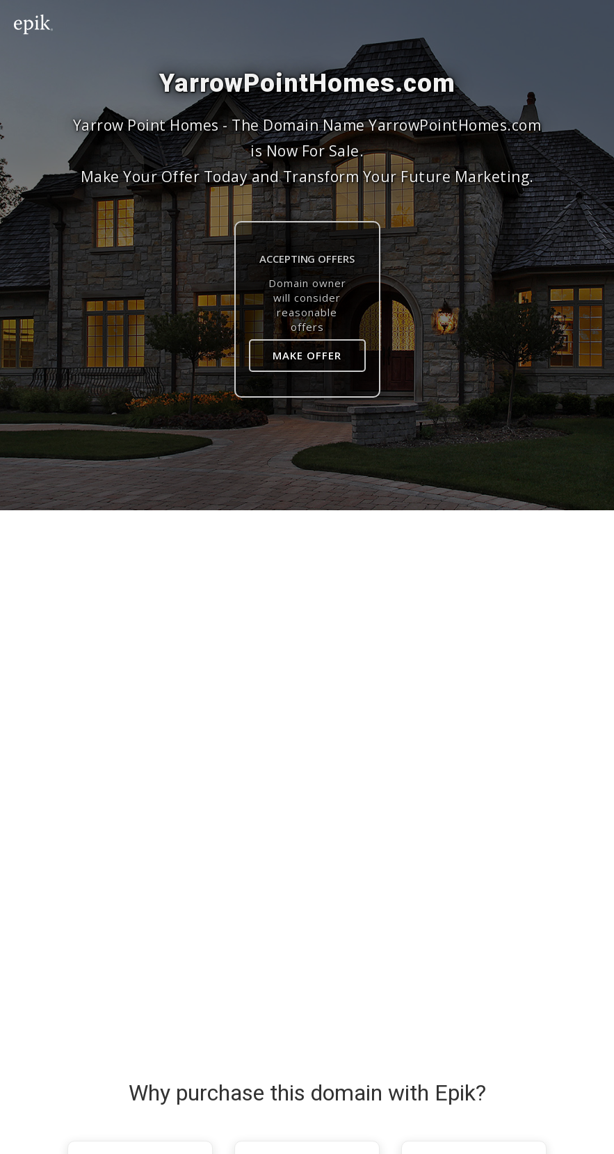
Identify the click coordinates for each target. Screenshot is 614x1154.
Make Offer (307, 355)
